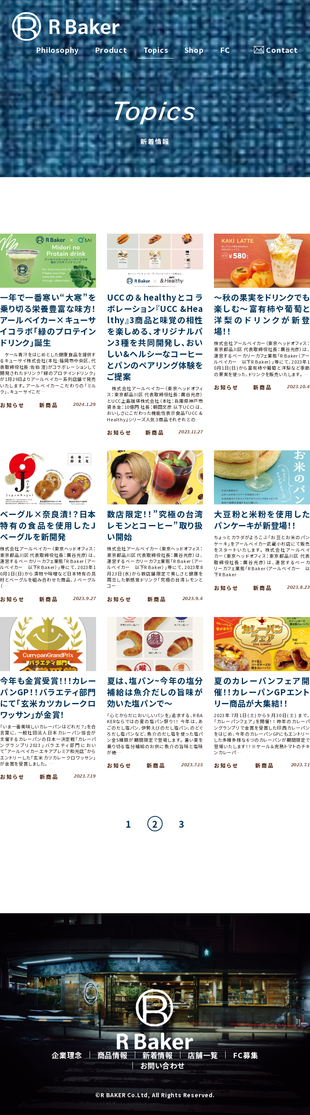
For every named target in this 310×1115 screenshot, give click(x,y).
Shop (194, 49)
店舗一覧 (203, 1055)
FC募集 (245, 1055)
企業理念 (67, 1055)
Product (111, 49)
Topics (155, 49)
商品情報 (112, 1055)
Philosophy (57, 49)
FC (225, 49)
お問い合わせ (162, 1065)
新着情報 (157, 1055)
